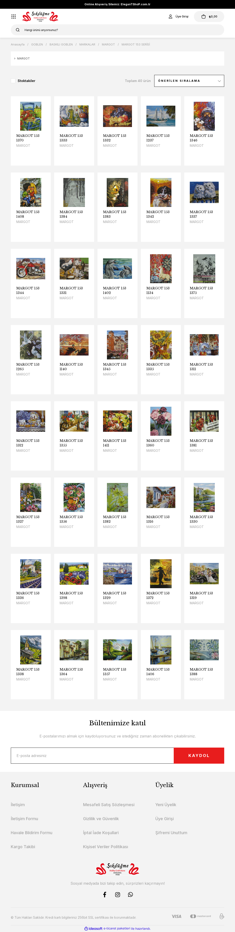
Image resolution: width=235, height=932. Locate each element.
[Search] (117, 29)
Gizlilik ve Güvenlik (101, 818)
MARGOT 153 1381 (201, 443)
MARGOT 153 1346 (201, 138)
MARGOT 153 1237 (158, 138)
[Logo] (40, 16)
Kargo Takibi (23, 846)
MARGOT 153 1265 (27, 366)
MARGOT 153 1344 (27, 290)
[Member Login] (178, 16)
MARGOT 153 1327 (27, 519)
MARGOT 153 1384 (71, 214)
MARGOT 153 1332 (114, 138)
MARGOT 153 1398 (71, 595)
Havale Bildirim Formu (31, 832)
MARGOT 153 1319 (201, 595)
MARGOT (23, 145)
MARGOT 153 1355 (71, 443)
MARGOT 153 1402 (114, 290)
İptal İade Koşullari (101, 832)
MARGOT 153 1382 (114, 519)
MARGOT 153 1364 (71, 671)
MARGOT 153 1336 (27, 595)
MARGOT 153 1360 (158, 443)
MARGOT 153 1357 (114, 671)
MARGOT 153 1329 (114, 595)
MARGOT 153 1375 (201, 290)
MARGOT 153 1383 (114, 214)
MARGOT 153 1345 (114, 366)
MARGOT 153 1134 (158, 290)
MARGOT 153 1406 (158, 671)
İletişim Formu (24, 818)
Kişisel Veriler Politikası (105, 846)
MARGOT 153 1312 (27, 443)
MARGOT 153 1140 (71, 366)
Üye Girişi (164, 818)
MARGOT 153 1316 (158, 519)
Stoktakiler (26, 81)
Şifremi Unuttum (171, 832)
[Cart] (209, 16)
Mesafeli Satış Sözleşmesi (108, 804)
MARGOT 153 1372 (158, 595)
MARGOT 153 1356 (71, 519)
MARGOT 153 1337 (201, 214)
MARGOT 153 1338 (27, 671)
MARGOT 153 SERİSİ (136, 44)
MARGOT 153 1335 (158, 366)
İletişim (18, 804)
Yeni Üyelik (165, 804)
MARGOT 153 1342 (158, 214)
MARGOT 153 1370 (27, 138)
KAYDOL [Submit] (199, 755)
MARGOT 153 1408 (27, 214)
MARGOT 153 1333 (71, 138)
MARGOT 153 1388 (201, 671)
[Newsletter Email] (117, 756)
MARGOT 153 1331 (71, 290)
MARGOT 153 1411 (114, 443)
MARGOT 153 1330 (201, 519)
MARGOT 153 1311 (201, 366)
